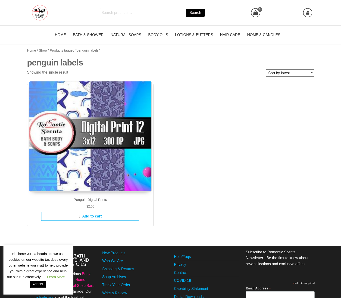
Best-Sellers (112, 260)
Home (31, 50)
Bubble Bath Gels (58, 222)
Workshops (183, 256)
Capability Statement (191, 231)
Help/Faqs (182, 200)
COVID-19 (182, 224)
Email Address (258, 231)
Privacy (180, 207)
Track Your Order (116, 228)
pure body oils (42, 240)
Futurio (177, 290)
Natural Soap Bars (79, 228)
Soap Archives (114, 220)
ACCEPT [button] (38, 284)
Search (194, 13)
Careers (109, 252)
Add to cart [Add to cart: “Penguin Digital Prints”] (60, 159)
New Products (113, 196)
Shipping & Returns (118, 212)
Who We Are (112, 204)
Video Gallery (113, 244)
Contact (180, 215)
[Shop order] (290, 73)
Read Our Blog (186, 247)
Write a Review (114, 236)
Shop (43, 50)
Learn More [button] (56, 277)
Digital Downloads (189, 240)
